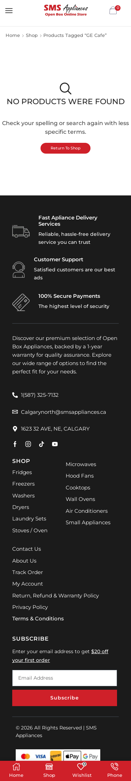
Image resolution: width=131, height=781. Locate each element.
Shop (32, 35)
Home (13, 35)
